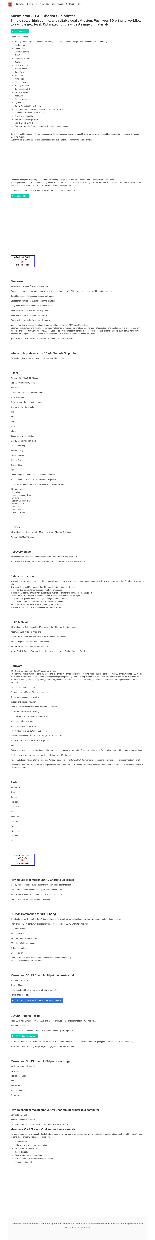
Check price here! (19, 31)
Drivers (30, 4)
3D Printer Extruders (84, 1227)
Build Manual (57, 4)
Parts (79, 4)
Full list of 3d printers (70, 1227)
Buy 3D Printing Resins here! (24, 1036)
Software (70, 4)
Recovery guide (42, 4)
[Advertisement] (77, 159)
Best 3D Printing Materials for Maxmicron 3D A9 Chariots (36, 1000)
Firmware (20, 4)
